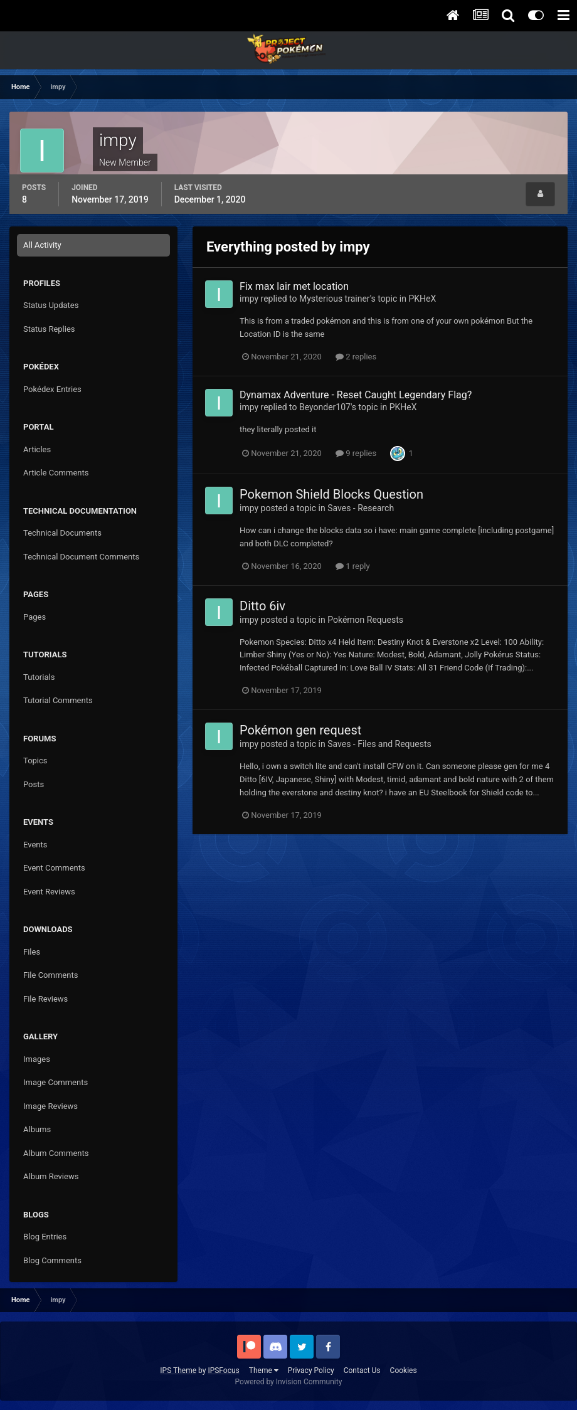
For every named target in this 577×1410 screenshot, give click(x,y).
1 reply (353, 566)
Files (31, 952)
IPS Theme (178, 1370)
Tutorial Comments (58, 700)
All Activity (42, 245)
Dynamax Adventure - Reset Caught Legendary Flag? (356, 395)
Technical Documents (62, 533)
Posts (33, 784)
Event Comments (54, 867)
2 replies (356, 356)
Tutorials (39, 677)
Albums (37, 1129)
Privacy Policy (311, 1370)
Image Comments (55, 1082)
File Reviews (45, 999)
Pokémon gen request (300, 730)
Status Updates (50, 305)
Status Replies (49, 329)
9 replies (356, 453)
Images (36, 1059)
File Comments (50, 975)
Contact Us (362, 1370)
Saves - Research (360, 508)
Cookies (403, 1370)
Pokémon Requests (365, 620)
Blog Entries (44, 1236)
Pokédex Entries (52, 389)
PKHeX (422, 299)
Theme (263, 1370)
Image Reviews (50, 1106)
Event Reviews (49, 891)
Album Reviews (50, 1176)
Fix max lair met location (294, 286)
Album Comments (55, 1153)
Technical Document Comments (81, 556)
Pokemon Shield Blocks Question (331, 494)
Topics (35, 760)
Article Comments (55, 472)
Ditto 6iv (262, 605)
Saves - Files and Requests (379, 744)
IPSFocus (223, 1370)
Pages (34, 617)
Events (35, 844)
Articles (37, 449)
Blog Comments (52, 1260)
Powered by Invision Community (288, 1381)
